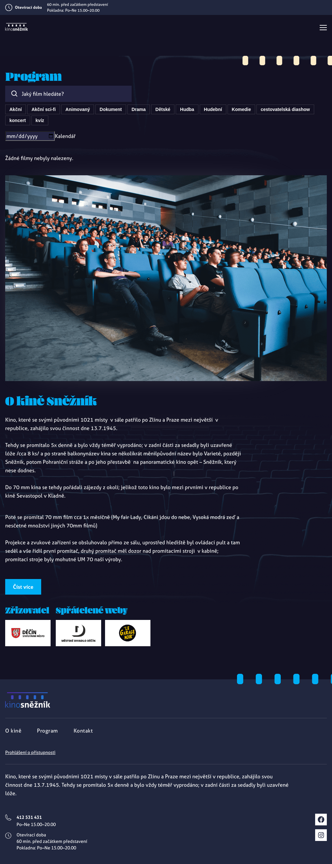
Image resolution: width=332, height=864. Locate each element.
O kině (13, 730)
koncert (17, 120)
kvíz (40, 120)
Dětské (162, 109)
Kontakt (83, 730)
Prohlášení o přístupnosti (30, 752)
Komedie (241, 109)
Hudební (213, 109)
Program (47, 730)
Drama (139, 109)
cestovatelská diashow (285, 109)
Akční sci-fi (43, 109)
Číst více (23, 587)
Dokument (111, 109)
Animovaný (77, 109)
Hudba (187, 109)
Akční (15, 109)
